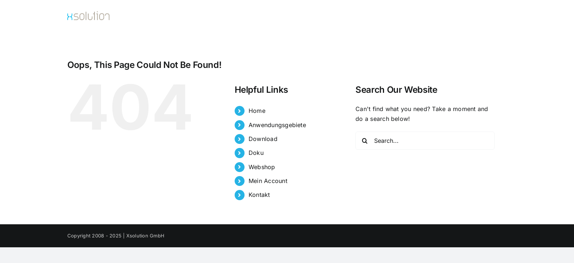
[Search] (364, 141)
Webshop (262, 167)
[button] (504, 17)
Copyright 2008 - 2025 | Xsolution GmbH (115, 236)
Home (257, 110)
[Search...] (425, 141)
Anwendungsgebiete (277, 125)
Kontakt (259, 194)
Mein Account (268, 180)
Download (263, 138)
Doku (256, 152)
